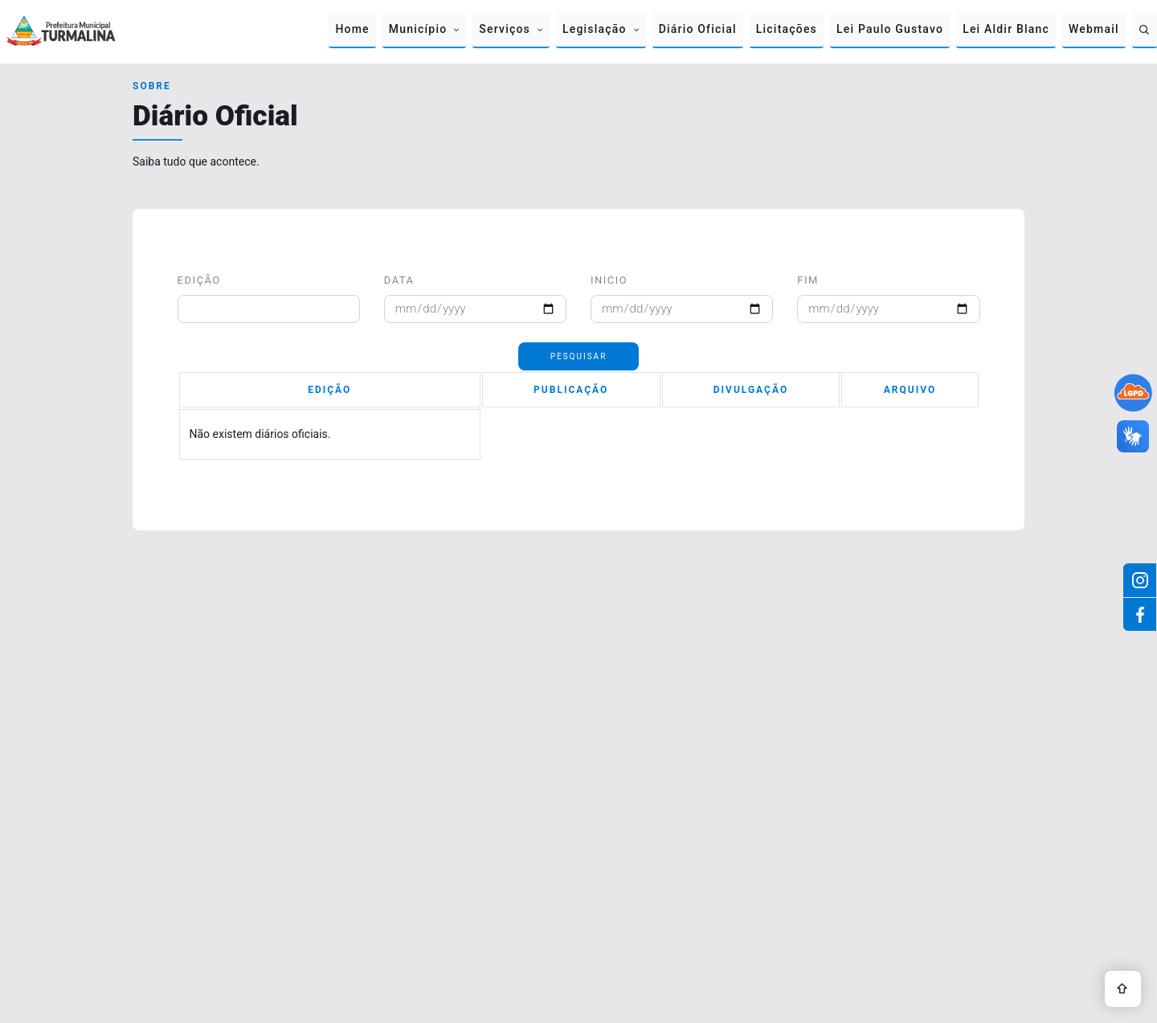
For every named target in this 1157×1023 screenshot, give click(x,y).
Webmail (1094, 29)
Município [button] (418, 29)
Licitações (786, 29)
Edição (199, 280)
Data (399, 280)
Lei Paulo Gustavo (889, 29)
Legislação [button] (594, 29)
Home (352, 29)
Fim (808, 280)
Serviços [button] (504, 29)
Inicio (609, 280)
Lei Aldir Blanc (1006, 29)
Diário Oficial (698, 29)
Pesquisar (578, 356)
